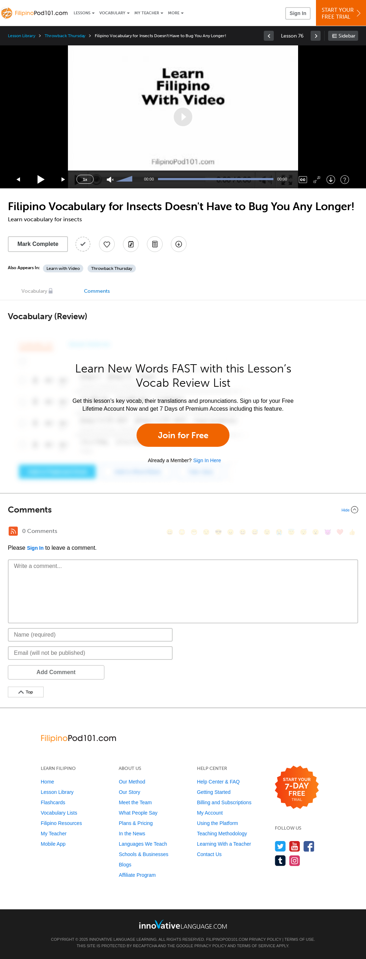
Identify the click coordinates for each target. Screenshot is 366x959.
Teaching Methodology (222, 833)
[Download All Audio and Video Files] (179, 244)
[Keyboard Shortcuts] (344, 179)
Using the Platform (217, 823)
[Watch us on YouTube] (294, 846)
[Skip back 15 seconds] (18, 179)
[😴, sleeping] (303, 532)
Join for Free (183, 435)
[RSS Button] (13, 531)
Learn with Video (63, 268)
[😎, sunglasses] (218, 532)
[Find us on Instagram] (294, 860)
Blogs (125, 864)
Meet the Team (135, 802)
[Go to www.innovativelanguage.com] (183, 924)
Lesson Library (21, 35)
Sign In (298, 13)
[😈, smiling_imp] (328, 532)
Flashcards (53, 802)
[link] (269, 36)
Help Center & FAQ (218, 782)
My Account (210, 813)
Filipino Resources (61, 823)
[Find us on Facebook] (309, 846)
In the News (132, 833)
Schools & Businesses (143, 854)
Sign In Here (207, 460)
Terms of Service (256, 946)
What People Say (138, 813)
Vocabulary (112, 13)
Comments (97, 291)
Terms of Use (299, 939)
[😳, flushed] (182, 532)
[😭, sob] (279, 532)
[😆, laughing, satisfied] (243, 532)
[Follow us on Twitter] (280, 846)
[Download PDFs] (155, 244)
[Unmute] (110, 179)
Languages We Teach (143, 844)
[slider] (125, 179)
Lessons (82, 13)
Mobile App (53, 844)
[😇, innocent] (291, 532)
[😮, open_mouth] (316, 532)
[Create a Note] (131, 244)
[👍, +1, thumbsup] (352, 532)
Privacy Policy (265, 939)
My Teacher (146, 13)
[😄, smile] (170, 532)
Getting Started (214, 792)
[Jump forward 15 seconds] (63, 179)
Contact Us (209, 854)
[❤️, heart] (340, 532)
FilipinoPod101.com (227, 939)
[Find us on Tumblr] (280, 860)
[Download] (330, 179)
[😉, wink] (267, 532)
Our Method (132, 782)
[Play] (41, 179)
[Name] (90, 635)
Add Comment (45, 672)
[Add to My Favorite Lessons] (107, 244)
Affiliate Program (137, 875)
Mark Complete (38, 244)
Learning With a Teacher (224, 844)
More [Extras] (173, 13)
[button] (183, 117)
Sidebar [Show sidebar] (346, 36)
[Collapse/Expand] (183, 510)
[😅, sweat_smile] (255, 532)
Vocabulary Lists (59, 813)
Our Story (129, 792)
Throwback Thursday (65, 35)
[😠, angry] (230, 532)
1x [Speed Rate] (85, 179)
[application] (183, 116)
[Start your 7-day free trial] (297, 788)
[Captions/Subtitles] (302, 179)
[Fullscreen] (316, 179)
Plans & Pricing (136, 823)
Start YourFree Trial (342, 13)
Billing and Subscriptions (224, 802)
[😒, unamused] (206, 532)
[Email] (90, 653)
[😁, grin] (194, 532)
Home (47, 782)
